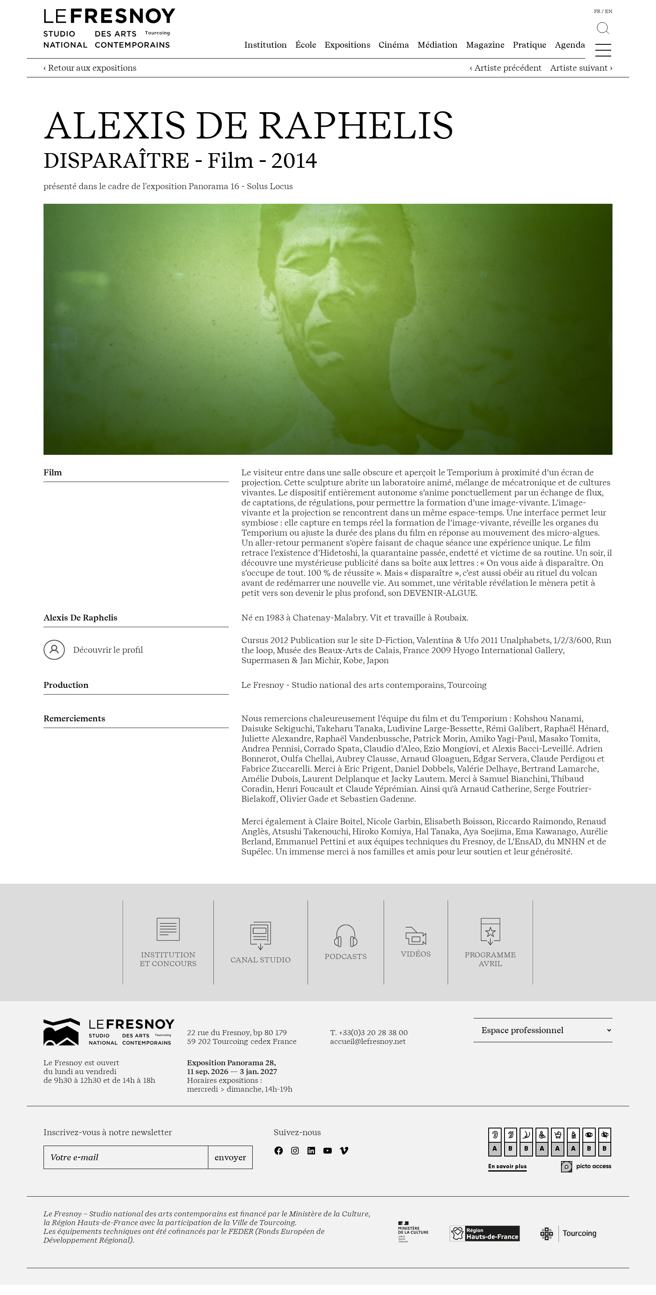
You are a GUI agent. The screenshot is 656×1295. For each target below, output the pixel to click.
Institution (265, 45)
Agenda (570, 45)
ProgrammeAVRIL (490, 959)
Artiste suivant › (581, 68)
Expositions (347, 45)
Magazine (485, 45)
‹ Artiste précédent (506, 68)
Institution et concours (168, 959)
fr (597, 11)
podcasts (346, 956)
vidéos (416, 953)
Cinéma (394, 45)
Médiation (438, 45)
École (305, 45)
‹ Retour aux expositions (90, 68)
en (608, 11)
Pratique (529, 45)
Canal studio (261, 959)
